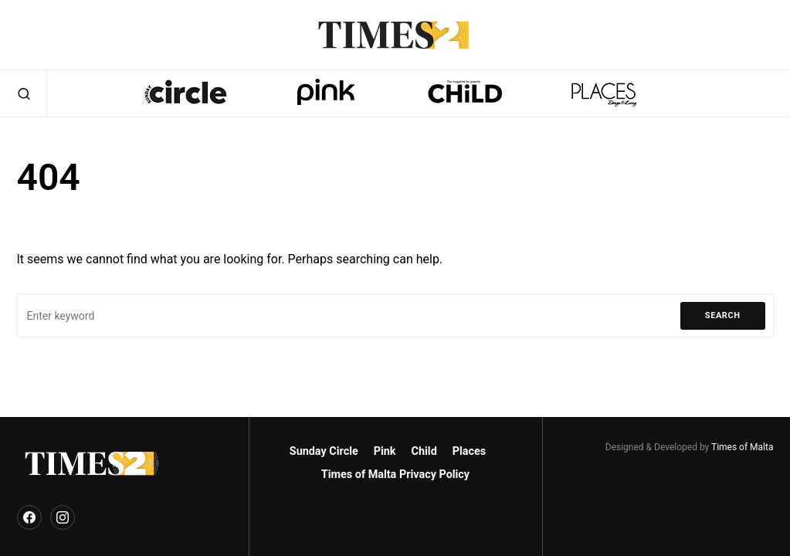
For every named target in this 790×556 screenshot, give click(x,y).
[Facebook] (29, 517)
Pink (385, 451)
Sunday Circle (324, 451)
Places (469, 451)
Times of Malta (742, 447)
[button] (24, 93)
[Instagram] (62, 517)
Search (723, 315)
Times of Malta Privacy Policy (395, 474)
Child (424, 451)
